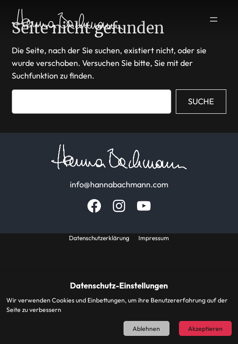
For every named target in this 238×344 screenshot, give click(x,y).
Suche (201, 101)
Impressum (153, 238)
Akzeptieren (205, 329)
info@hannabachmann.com (119, 184)
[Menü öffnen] (213, 19)
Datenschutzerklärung (99, 238)
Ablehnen (146, 329)
